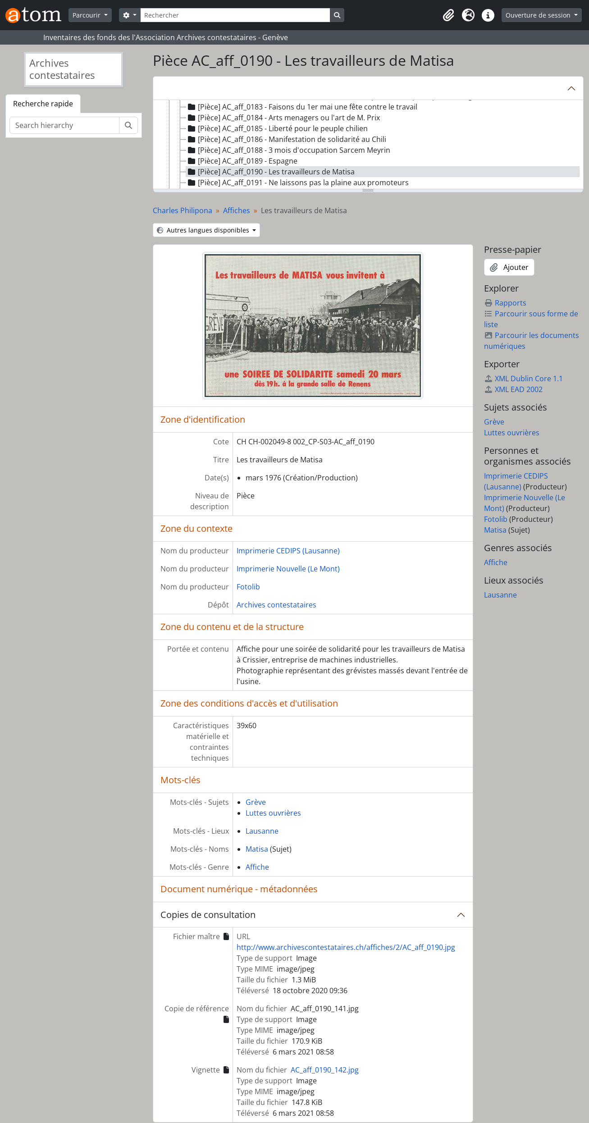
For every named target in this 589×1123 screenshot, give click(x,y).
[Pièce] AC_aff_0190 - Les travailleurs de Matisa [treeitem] (270, 171)
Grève (256, 802)
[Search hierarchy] (64, 125)
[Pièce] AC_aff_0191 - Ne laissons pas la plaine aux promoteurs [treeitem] (297, 182)
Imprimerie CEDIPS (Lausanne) (288, 551)
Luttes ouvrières (273, 813)
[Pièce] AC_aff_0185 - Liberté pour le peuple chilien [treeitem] (277, 128)
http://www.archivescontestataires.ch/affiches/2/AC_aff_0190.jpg (346, 947)
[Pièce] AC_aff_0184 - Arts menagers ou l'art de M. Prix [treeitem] (283, 117)
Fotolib (248, 587)
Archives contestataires (276, 605)
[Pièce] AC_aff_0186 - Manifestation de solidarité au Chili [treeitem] (286, 139)
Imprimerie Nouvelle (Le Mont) (288, 569)
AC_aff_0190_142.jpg (325, 1070)
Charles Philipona (182, 210)
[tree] (368, 145)
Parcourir (87, 15)
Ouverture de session (539, 15)
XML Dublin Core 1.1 (523, 378)
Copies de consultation (208, 914)
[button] (448, 15)
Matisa (257, 849)
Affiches (236, 210)
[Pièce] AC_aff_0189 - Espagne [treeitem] (241, 160)
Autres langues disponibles (204, 230)
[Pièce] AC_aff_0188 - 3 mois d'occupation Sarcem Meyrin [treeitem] (288, 150)
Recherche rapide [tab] (43, 104)
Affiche (257, 867)
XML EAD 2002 (513, 389)
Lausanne (262, 831)
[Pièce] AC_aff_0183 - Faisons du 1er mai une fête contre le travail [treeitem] (301, 106)
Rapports (505, 303)
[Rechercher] (235, 15)
